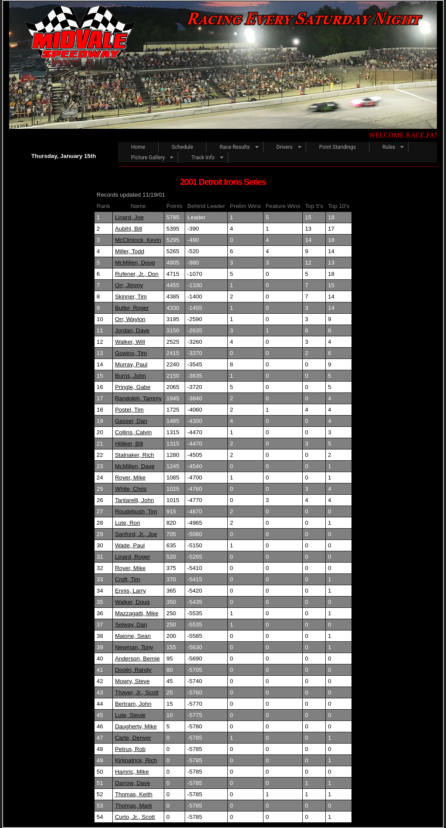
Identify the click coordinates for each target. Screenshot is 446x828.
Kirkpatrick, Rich (136, 760)
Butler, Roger (132, 308)
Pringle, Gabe (133, 387)
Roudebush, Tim (136, 511)
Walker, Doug (132, 602)
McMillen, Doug (135, 262)
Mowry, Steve (132, 681)
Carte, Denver (133, 737)
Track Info (202, 157)
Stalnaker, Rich (134, 455)
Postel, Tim (129, 409)
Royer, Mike (130, 477)
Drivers (285, 147)
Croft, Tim (127, 579)
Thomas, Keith (133, 794)
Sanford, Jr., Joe (136, 534)
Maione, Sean (133, 636)
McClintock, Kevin (138, 240)
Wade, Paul (130, 545)
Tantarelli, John (134, 500)
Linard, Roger (132, 556)
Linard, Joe (129, 217)
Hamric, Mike (132, 771)
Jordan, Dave (132, 330)
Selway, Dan (131, 624)
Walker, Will (130, 342)
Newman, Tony (134, 647)
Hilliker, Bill (129, 443)
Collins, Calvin (133, 432)
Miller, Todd (129, 251)
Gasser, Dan (131, 421)
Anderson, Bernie (137, 658)
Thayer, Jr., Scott (137, 692)
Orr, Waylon (130, 319)
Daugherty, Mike (136, 726)
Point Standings (337, 147)
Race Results (235, 147)
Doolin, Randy (133, 670)
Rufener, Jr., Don (137, 274)
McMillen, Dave (135, 466)
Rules (388, 147)
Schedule (182, 147)
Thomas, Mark (133, 805)
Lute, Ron (127, 523)
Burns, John (130, 375)
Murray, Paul (131, 364)
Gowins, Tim (131, 353)
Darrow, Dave (132, 783)
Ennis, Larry (130, 590)
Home (138, 147)
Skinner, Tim (131, 296)
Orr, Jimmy (129, 285)
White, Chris (131, 489)
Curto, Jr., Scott (135, 817)
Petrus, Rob (130, 749)
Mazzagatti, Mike (137, 613)
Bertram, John (133, 704)
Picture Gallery (148, 157)
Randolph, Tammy (138, 398)
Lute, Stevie (130, 715)
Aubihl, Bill (128, 228)
